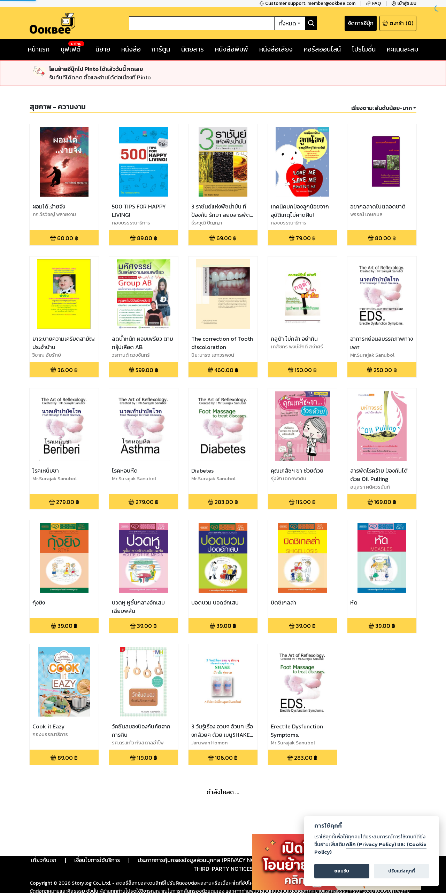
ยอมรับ (341, 871)
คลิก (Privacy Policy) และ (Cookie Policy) (370, 848)
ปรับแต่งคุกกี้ (401, 871)
